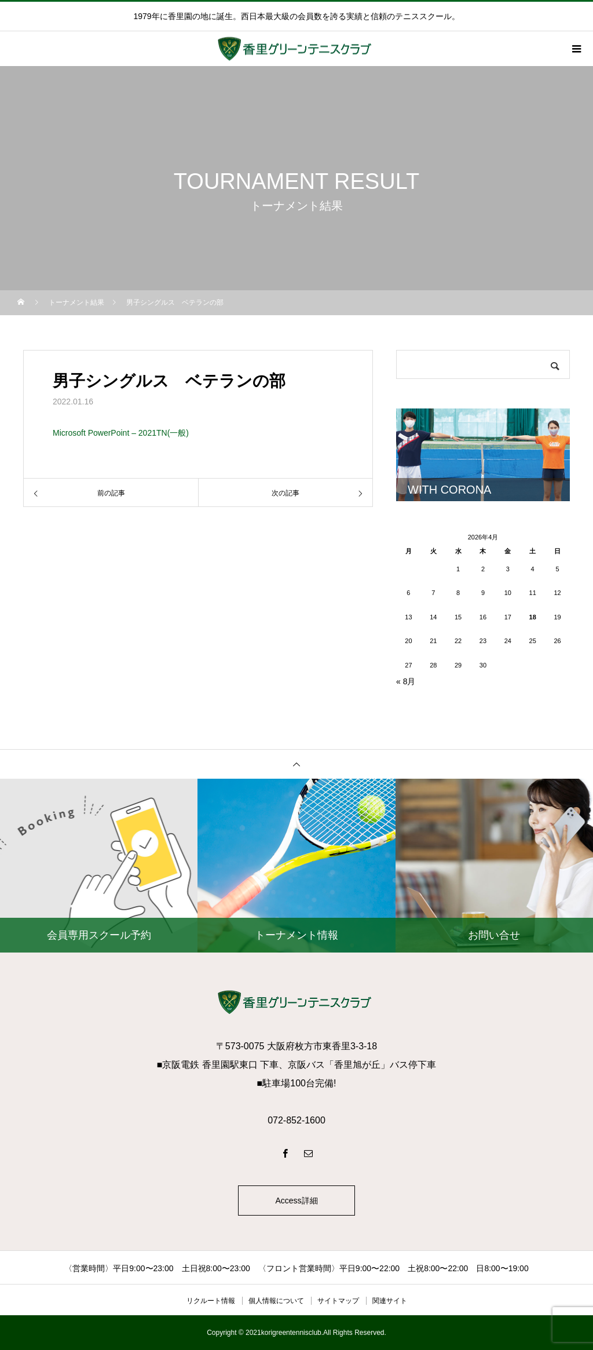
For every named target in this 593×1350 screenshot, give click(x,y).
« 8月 (405, 681)
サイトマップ (338, 1301)
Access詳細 (296, 1200)
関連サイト (389, 1301)
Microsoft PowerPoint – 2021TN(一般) (121, 432)
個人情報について (276, 1301)
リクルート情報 (210, 1301)
